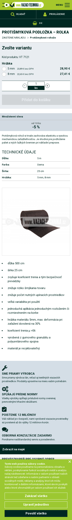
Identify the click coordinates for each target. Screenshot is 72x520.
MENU (59, 5)
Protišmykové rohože (43, 37)
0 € (40, 23)
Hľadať (20, 14)
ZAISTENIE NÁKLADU (14, 37)
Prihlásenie (57, 14)
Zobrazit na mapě (13, 449)
